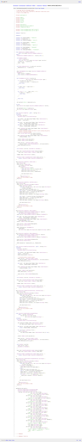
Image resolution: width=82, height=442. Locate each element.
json (80, 440)
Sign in (79, 1)
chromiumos (22, 5)
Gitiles (7, 440)
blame (42, 8)
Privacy (10, 440)
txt (77, 440)
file (36, 8)
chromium (15, 5)
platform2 (28, 5)
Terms (13, 440)
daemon (45, 5)
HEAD (33, 5)
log (39, 8)
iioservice (39, 5)
